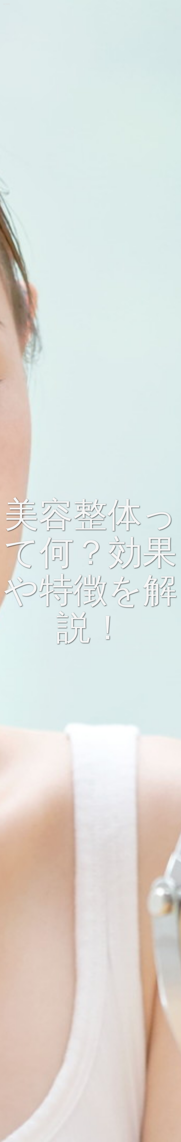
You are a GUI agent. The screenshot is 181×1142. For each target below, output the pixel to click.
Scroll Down (90, 1125)
